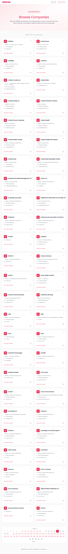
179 (46, 531)
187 (8, 533)
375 (34, 533)
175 (40, 531)
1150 (63, 536)
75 (28, 531)
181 (51, 531)
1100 (58, 536)
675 (8, 536)
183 (57, 531)
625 (63, 533)
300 (25, 533)
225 (17, 533)
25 (22, 531)
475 (46, 533)
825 (25, 536)
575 (58, 533)
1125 (60, 536)
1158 (33, 539)
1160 (39, 539)
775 (20, 536)
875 (31, 536)
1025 (49, 536)
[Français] (53, 2)
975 (43, 536)
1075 (55, 536)
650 (5, 536)
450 (43, 533)
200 (14, 533)
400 (37, 533)
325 (28, 533)
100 (31, 531)
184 (60, 531)
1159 (36, 539)
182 (54, 531)
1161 (41, 539)
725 (14, 536)
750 (17, 536)
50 (25, 531)
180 (48, 531)
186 (5, 533)
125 (34, 531)
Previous (34, 528)
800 (23, 536)
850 (28, 536)
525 (52, 533)
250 (20, 533)
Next (34, 541)
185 (63, 531)
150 (37, 531)
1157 (30, 539)
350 (31, 533)
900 (34, 536)
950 (40, 536)
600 (60, 533)
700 (11, 536)
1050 (52, 536)
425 (40, 533)
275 (22, 533)
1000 (46, 536)
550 (55, 533)
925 (37, 536)
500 (49, 533)
